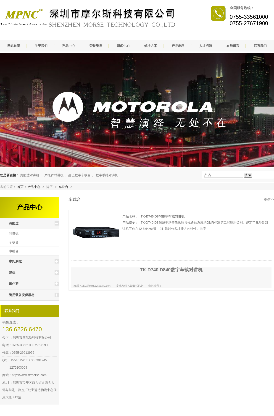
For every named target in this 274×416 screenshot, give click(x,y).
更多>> (269, 199)
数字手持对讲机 (107, 175)
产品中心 (68, 46)
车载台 (63, 187)
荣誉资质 (96, 46)
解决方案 (150, 46)
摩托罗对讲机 (53, 175)
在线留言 (233, 46)
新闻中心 (123, 46)
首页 (20, 187)
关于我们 (41, 46)
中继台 (13, 251)
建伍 (49, 187)
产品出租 (178, 46)
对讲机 (13, 233)
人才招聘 (205, 46)
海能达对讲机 (29, 175)
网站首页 (13, 46)
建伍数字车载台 (79, 175)
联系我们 (260, 46)
